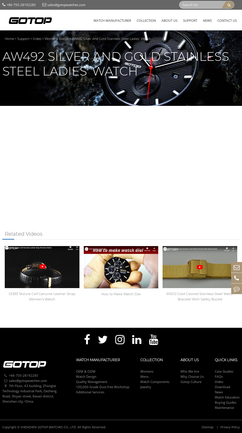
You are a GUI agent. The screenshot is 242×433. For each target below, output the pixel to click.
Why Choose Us (192, 376)
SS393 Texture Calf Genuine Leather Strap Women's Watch (42, 296)
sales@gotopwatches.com (63, 5)
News (207, 20)
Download (222, 387)
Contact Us (227, 20)
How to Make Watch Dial (121, 294)
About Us (169, 20)
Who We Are (189, 371)
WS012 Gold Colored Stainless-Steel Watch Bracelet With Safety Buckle (200, 296)
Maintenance (224, 407)
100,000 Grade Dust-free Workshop (102, 387)
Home (9, 39)
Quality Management (91, 382)
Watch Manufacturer (112, 20)
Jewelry (145, 387)
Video (37, 39)
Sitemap (208, 427)
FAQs (219, 376)
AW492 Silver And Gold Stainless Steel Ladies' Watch (111, 39)
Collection (146, 20)
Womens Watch (57, 39)
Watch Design (86, 376)
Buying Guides (225, 402)
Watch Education (227, 397)
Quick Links (226, 360)
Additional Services (90, 392)
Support (190, 20)
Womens (146, 371)
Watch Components (154, 382)
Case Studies (224, 371)
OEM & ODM (85, 371)
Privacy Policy (230, 427)
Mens (144, 376)
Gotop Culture (190, 382)
